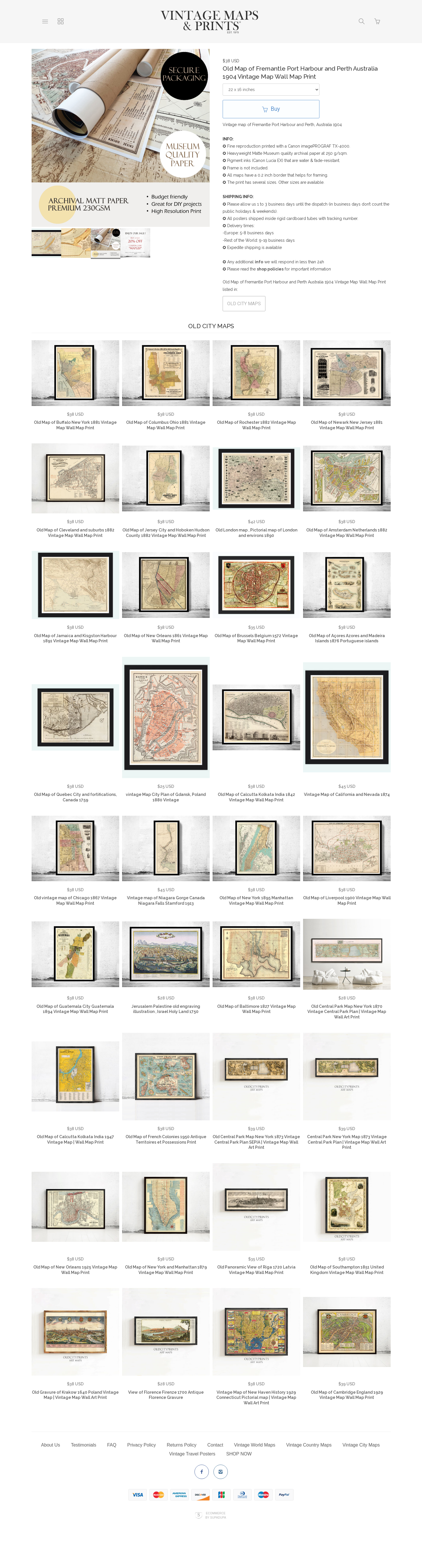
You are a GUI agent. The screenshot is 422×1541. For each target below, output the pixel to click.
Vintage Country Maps (309, 1445)
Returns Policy (181, 1445)
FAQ (111, 1445)
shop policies (270, 269)
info (259, 262)
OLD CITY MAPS (244, 303)
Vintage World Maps (254, 1445)
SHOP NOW (239, 1453)
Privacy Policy (141, 1445)
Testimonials (83, 1445)
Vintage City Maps (361, 1445)
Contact (215, 1445)
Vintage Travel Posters (192, 1453)
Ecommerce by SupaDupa (215, 1515)
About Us (50, 1445)
